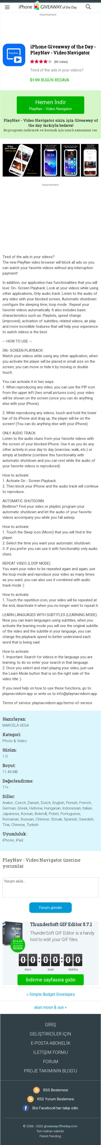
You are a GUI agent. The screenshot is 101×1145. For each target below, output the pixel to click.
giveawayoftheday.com (60, 1126)
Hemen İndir (50, 105)
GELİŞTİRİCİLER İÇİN (50, 1033)
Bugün (49, 80)
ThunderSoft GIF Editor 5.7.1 (61, 924)
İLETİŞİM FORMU (50, 1052)
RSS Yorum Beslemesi (55, 1099)
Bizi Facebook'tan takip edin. (55, 1108)
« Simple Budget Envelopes (50, 994)
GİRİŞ (50, 1024)
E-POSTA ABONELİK (50, 1043)
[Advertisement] (50, 28)
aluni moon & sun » (50, 1007)
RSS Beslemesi (55, 1090)
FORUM (50, 1061)
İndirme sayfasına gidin (51, 980)
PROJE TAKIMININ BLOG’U (50, 1070)
